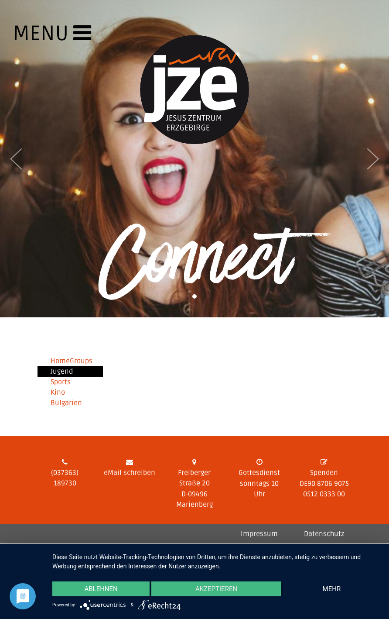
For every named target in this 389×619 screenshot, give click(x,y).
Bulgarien (66, 403)
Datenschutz (324, 534)
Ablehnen (100, 589)
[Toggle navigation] (30, 39)
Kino (58, 392)
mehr (332, 589)
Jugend (62, 371)
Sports (61, 382)
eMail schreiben (129, 472)
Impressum (259, 534)
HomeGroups (71, 361)
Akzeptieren (216, 589)
